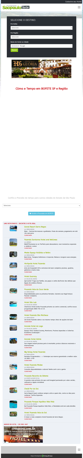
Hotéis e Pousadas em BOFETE (41, 213)
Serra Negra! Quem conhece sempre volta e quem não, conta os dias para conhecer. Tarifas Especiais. (49, 394)
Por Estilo (14, 24)
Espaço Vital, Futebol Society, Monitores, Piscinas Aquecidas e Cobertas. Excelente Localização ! (49, 331)
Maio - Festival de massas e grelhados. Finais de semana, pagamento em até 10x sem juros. (50, 232)
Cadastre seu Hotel (73, 2)
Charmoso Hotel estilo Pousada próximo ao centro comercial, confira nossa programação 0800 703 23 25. (50, 308)
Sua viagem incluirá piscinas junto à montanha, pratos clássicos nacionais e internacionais (49, 344)
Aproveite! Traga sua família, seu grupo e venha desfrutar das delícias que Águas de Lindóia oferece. (50, 282)
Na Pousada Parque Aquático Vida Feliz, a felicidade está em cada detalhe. (50, 406)
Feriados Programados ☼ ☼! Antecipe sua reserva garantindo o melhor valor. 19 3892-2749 (50, 357)
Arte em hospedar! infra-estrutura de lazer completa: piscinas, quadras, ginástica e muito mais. (49, 269)
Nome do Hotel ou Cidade (19, 42)
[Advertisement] (41, 146)
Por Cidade (6, 201)
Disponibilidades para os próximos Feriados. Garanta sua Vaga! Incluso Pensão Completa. (48, 295)
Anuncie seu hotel (10, 424)
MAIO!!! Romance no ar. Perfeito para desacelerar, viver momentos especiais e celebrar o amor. (50, 245)
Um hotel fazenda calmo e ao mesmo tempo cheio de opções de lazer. (48, 320)
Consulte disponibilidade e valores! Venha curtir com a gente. (45, 369)
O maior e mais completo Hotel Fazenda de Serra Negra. (43, 417)
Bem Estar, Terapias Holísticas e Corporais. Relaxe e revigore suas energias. (50, 257)
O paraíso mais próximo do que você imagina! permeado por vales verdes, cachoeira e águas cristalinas (49, 381)
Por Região (14, 33)
